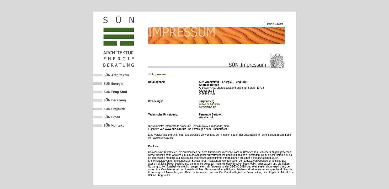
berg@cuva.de (207, 107)
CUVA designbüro (209, 104)
